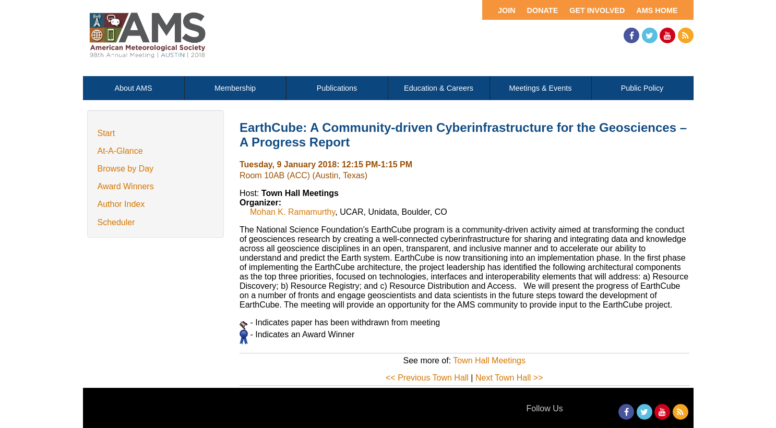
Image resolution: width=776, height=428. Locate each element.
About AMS (133, 88)
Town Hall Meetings (489, 360)
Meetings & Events (540, 88)
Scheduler (116, 222)
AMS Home (656, 10)
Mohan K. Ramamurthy (292, 211)
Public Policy (642, 88)
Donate (542, 10)
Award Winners (126, 186)
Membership (235, 88)
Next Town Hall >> (509, 377)
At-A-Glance (120, 150)
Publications (337, 88)
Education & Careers (438, 88)
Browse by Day (126, 168)
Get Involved (597, 10)
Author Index (121, 204)
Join (507, 10)
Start (106, 133)
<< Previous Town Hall (427, 377)
